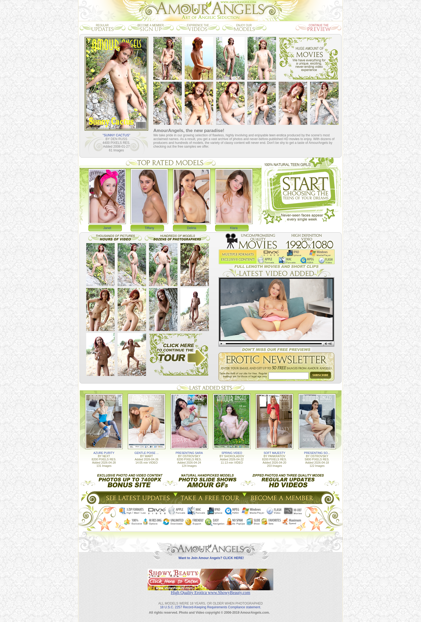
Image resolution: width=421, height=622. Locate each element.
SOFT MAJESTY (274, 452)
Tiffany (149, 228)
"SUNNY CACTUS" (116, 135)
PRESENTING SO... (317, 452)
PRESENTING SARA (189, 452)
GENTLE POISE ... (147, 452)
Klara (234, 228)
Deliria (191, 228)
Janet (107, 228)
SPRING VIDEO (232, 452)
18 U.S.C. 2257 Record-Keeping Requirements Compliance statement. (210, 607)
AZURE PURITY (103, 452)
